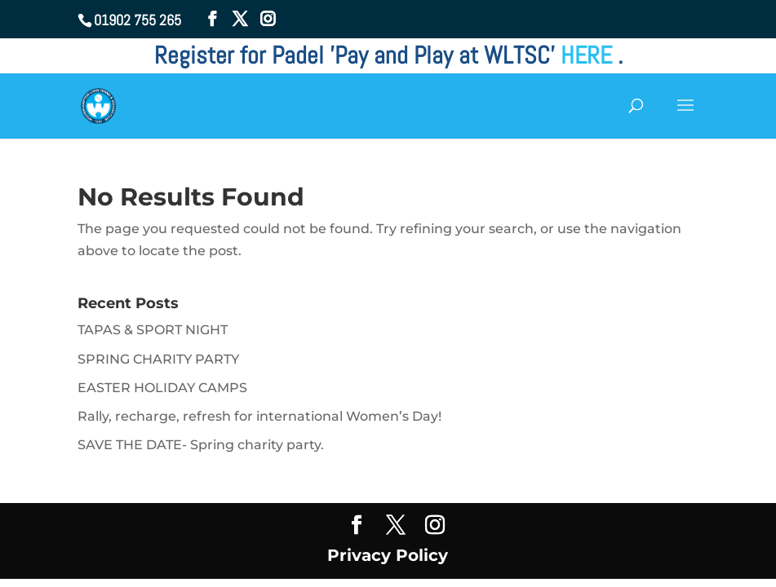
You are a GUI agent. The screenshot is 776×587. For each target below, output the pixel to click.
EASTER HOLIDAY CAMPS (162, 387)
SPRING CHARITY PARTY (158, 359)
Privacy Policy (387, 555)
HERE (589, 55)
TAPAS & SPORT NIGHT (153, 330)
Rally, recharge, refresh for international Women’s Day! (259, 416)
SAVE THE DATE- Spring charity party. (201, 444)
